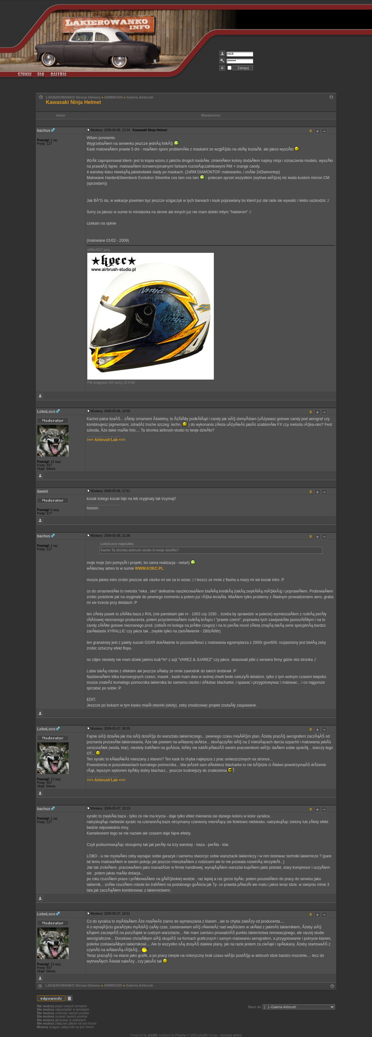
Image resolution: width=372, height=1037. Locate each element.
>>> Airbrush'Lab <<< (106, 440)
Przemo (180, 1035)
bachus (43, 130)
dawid (42, 491)
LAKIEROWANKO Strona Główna (73, 97)
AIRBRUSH (113, 97)
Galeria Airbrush (139, 97)
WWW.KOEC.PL (149, 568)
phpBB (153, 1035)
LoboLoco (46, 411)
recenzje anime (231, 1035)
